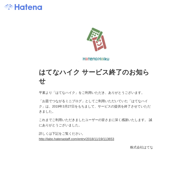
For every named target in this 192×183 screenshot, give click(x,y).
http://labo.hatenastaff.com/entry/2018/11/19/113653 (76, 139)
